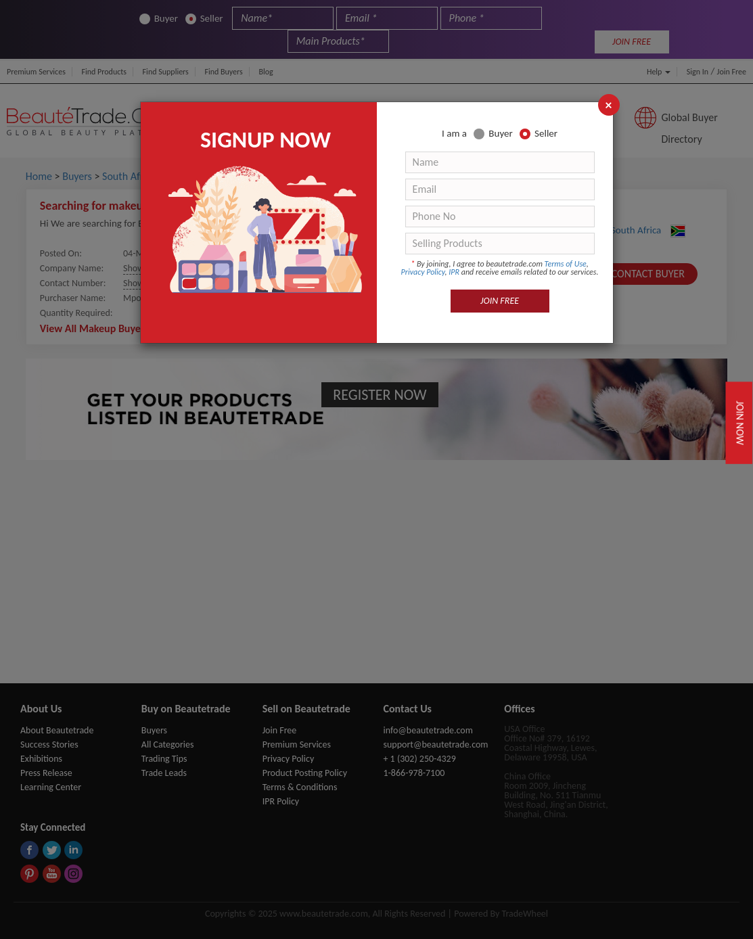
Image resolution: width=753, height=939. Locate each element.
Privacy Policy (423, 272)
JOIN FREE (499, 300)
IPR (454, 272)
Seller (538, 134)
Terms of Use (566, 264)
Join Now (740, 422)
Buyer (493, 134)
